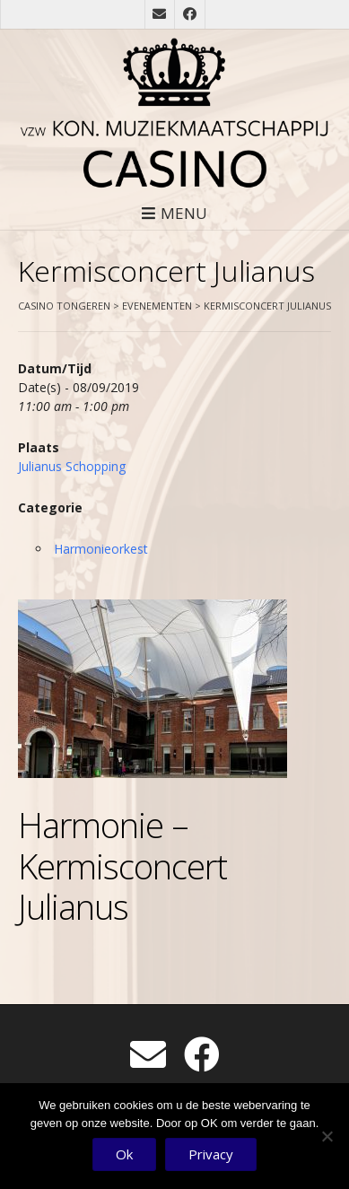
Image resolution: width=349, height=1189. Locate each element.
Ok (124, 1154)
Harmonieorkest (101, 548)
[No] (327, 1136)
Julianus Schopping (72, 466)
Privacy (210, 1154)
